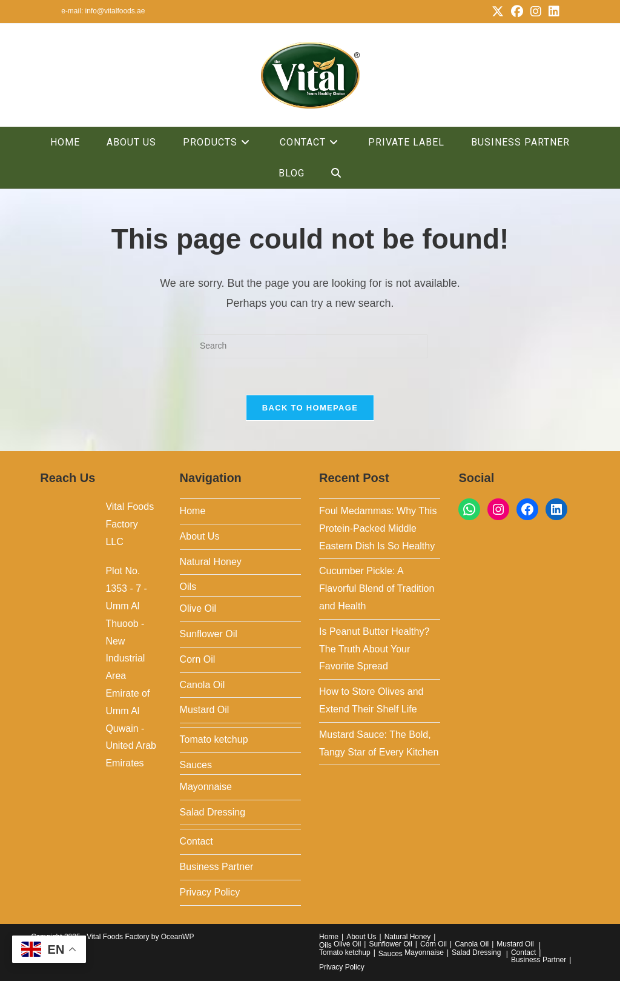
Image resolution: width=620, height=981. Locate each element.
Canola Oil (202, 685)
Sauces (196, 765)
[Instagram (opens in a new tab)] (536, 11)
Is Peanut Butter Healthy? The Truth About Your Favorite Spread (374, 649)
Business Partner (217, 867)
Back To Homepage (310, 407)
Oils (188, 586)
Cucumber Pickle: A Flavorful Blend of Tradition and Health (376, 588)
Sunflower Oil (208, 634)
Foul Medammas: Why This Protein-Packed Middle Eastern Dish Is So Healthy (378, 528)
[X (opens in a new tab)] (497, 11)
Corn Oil (198, 659)
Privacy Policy (210, 892)
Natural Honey (211, 562)
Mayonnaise (206, 787)
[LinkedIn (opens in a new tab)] (552, 11)
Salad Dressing (213, 812)
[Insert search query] (310, 346)
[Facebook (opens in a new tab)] (517, 11)
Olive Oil (198, 608)
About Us (200, 536)
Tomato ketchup (214, 739)
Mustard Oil (204, 710)
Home (193, 511)
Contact (196, 841)
